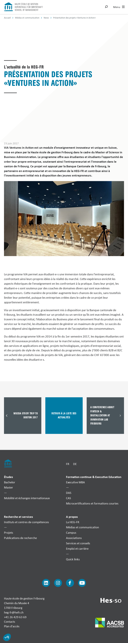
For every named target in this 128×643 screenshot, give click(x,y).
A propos (72, 516)
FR (67, 464)
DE (75, 464)
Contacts (9, 622)
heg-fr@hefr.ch (14, 612)
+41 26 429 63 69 (15, 617)
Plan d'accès (11, 626)
